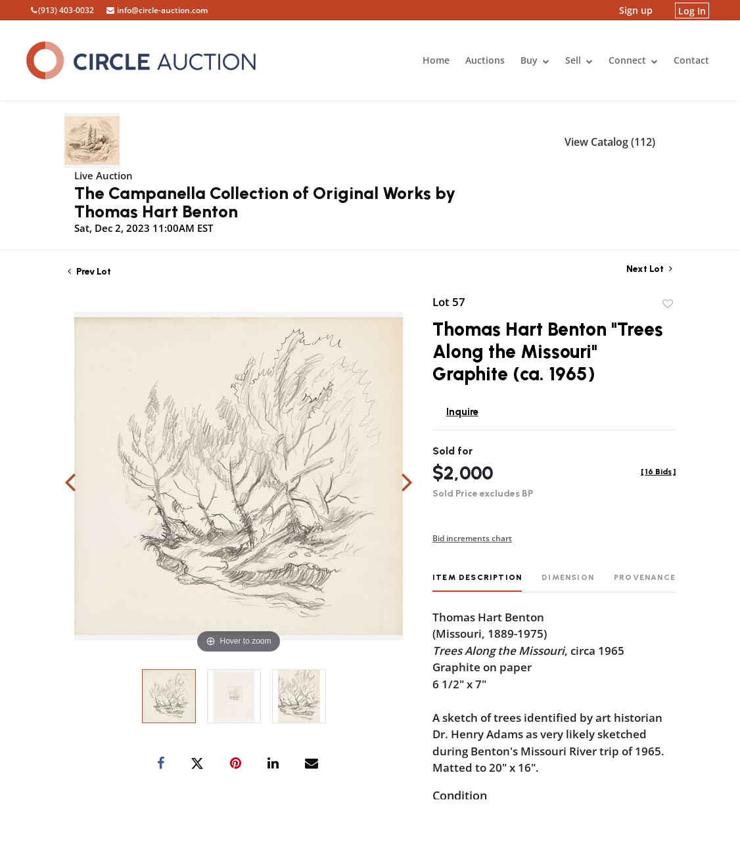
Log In (692, 10)
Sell (579, 60)
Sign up (636, 10)
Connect (633, 60)
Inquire (462, 412)
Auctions (485, 60)
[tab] (477, 582)
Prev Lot (89, 271)
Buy (534, 60)
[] (658, 471)
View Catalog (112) (610, 142)
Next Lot (649, 269)
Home (436, 60)
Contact (691, 60)
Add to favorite (668, 304)
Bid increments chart (472, 538)
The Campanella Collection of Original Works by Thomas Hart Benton (264, 202)
